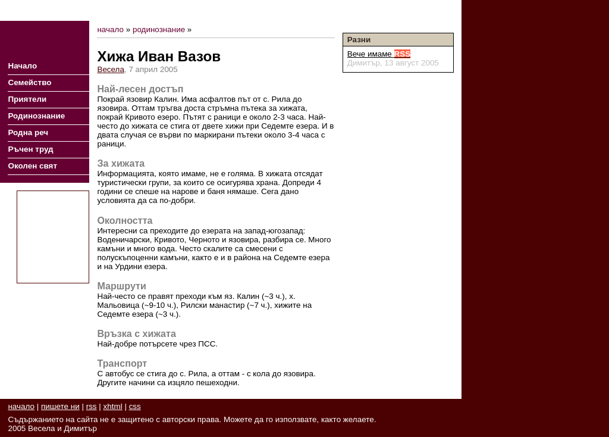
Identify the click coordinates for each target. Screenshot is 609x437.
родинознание (159, 29)
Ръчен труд (30, 149)
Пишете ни (433, 10)
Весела (110, 69)
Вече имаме (379, 53)
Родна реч (28, 132)
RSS (399, 10)
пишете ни (60, 406)
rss (91, 406)
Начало (22, 65)
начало (110, 29)
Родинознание (36, 115)
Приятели (27, 99)
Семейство (29, 82)
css (135, 406)
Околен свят (32, 165)
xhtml (113, 406)
